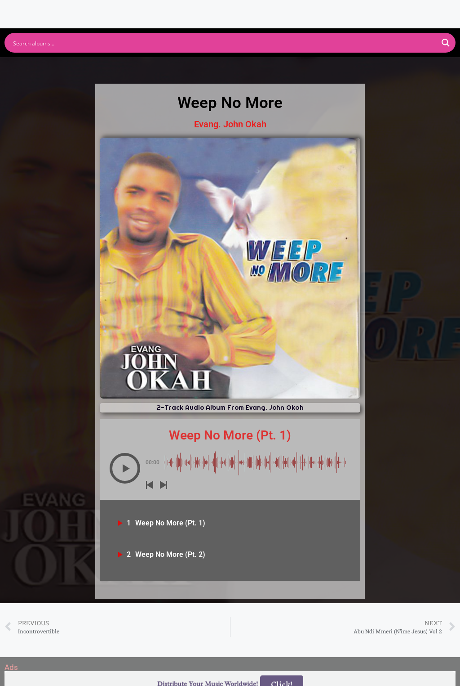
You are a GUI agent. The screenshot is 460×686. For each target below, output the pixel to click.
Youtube (141, 69)
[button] (125, 468)
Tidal (378, 69)
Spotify (86, 69)
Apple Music (207, 69)
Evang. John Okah (230, 124)
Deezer (329, 69)
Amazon (273, 69)
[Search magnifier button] (445, 42)
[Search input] (224, 42)
